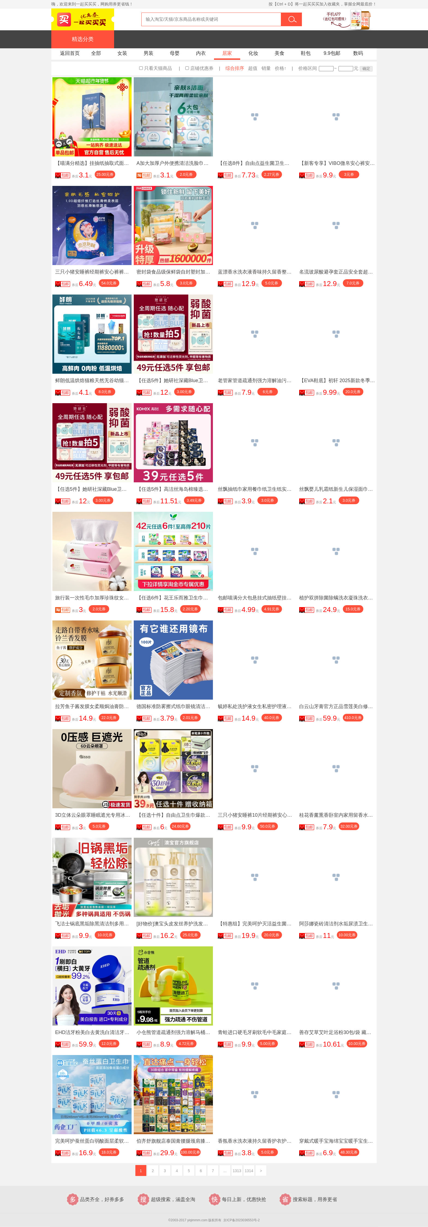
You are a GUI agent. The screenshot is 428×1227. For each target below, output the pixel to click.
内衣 (201, 53)
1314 (249, 1171)
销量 (266, 68)
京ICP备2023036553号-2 (241, 1220)
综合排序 (234, 68)
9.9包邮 (331, 53)
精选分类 (83, 39)
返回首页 (70, 53)
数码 (358, 53)
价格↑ (281, 68)
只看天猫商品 (158, 68)
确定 (366, 68)
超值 (252, 68)
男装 (148, 53)
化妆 (253, 53)
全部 (96, 53)
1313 (237, 1171)
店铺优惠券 (201, 68)
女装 (122, 53)
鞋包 (306, 53)
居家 (227, 53)
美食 (279, 53)
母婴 (175, 53)
